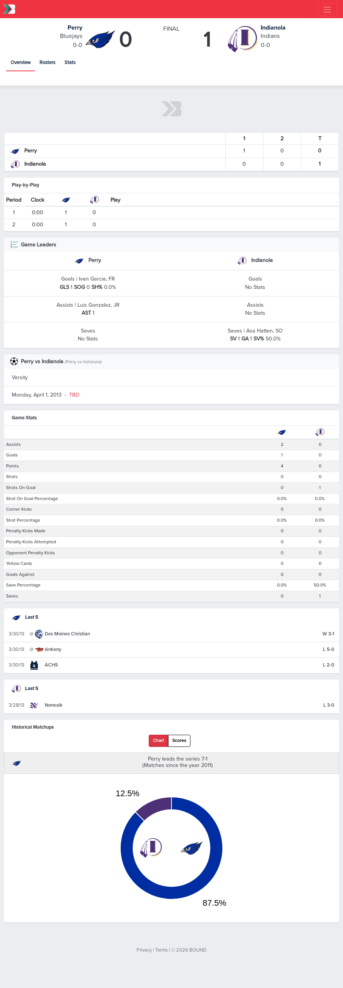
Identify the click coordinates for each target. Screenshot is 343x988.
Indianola (273, 27)
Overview (20, 63)
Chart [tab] (158, 740)
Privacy (144, 950)
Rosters (47, 63)
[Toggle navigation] (327, 9)
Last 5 (25, 617)
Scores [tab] (179, 740)
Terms (161, 950)
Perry (75, 27)
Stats (70, 63)
